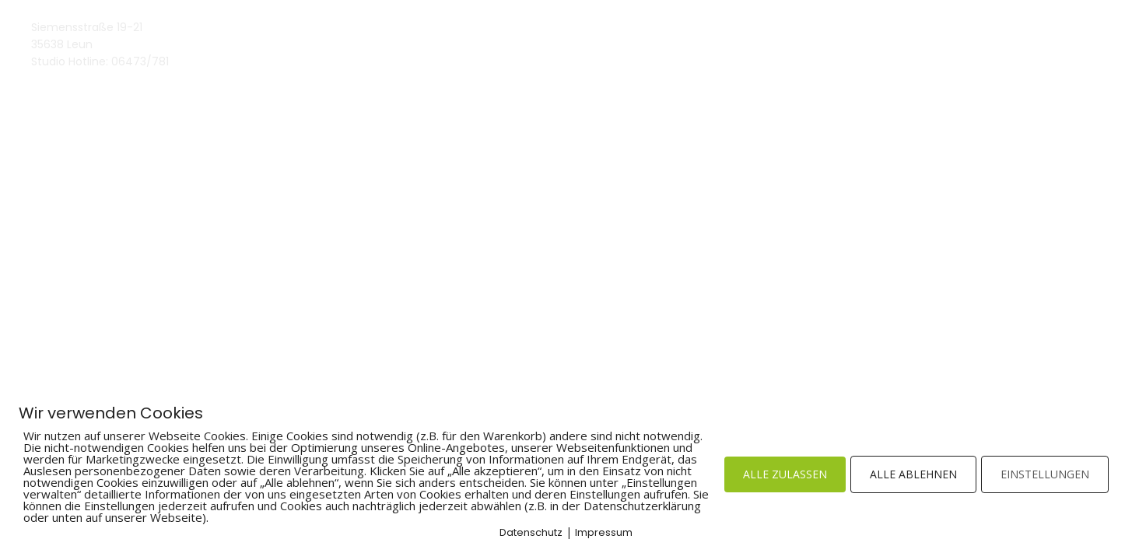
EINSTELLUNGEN (1045, 474)
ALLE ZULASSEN (785, 474)
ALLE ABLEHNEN (913, 474)
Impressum (604, 532)
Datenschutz (530, 532)
